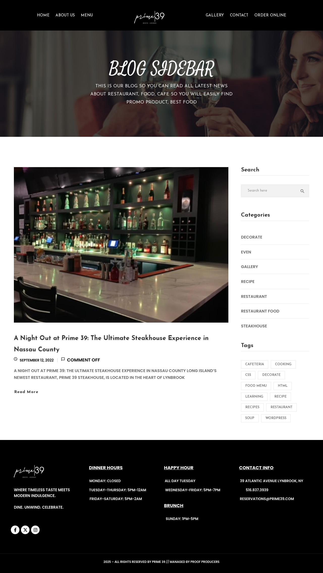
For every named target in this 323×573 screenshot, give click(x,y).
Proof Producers (205, 562)
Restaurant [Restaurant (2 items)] (281, 407)
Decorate (251, 237)
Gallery (249, 267)
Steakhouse (254, 326)
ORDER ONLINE (270, 15)
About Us (65, 15)
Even (246, 252)
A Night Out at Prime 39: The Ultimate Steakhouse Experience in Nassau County (111, 344)
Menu (87, 15)
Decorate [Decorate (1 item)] (271, 375)
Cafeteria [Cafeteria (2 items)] (254, 364)
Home (43, 15)
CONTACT (239, 15)
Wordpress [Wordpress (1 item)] (275, 418)
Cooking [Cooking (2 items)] (283, 364)
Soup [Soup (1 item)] (249, 418)
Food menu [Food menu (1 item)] (256, 385)
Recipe (248, 281)
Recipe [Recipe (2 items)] (280, 396)
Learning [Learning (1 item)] (254, 396)
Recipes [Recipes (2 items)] (252, 407)
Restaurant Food (260, 311)
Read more (26, 392)
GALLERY (215, 15)
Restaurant (254, 296)
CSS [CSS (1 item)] (248, 375)
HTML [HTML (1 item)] (282, 385)
